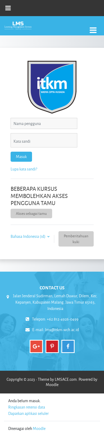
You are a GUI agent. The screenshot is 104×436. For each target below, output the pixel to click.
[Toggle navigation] (93, 27)
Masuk (21, 156)
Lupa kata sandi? (24, 169)
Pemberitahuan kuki (76, 238)
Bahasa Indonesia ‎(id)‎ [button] (28, 236)
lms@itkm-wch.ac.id (62, 329)
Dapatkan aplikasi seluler (28, 413)
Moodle (39, 428)
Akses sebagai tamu (31, 213)
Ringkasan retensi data (26, 407)
